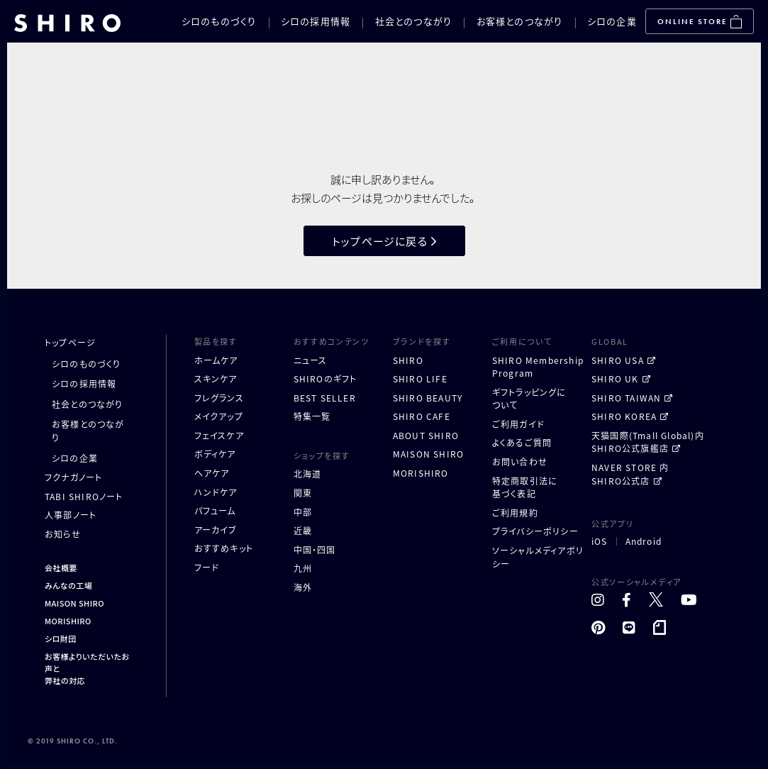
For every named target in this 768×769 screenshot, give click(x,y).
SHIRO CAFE (421, 416)
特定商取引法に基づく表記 (524, 487)
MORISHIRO (68, 620)
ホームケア (216, 360)
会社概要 (61, 567)
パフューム (215, 510)
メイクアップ (218, 416)
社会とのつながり (413, 21)
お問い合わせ (519, 461)
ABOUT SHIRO (426, 435)
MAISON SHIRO (74, 603)
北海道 (308, 474)
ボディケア (215, 454)
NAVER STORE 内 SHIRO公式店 (630, 474)
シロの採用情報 (315, 21)
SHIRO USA (617, 360)
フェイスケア (219, 435)
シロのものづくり (219, 21)
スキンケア (216, 378)
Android (643, 541)
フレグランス (219, 398)
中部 (303, 512)
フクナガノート (73, 477)
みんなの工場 (68, 585)
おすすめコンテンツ (331, 341)
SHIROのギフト (325, 378)
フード (207, 567)
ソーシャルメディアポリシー (538, 557)
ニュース (311, 360)
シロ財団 (61, 638)
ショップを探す (322, 455)
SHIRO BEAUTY (427, 398)
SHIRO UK (615, 378)
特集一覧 (312, 416)
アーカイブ (216, 530)
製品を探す (216, 341)
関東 (303, 493)
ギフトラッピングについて (529, 398)
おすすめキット (223, 548)
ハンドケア (216, 492)
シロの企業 (612, 21)
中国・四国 (315, 549)
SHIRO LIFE (420, 378)
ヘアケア (212, 473)
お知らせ (63, 534)
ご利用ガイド (518, 424)
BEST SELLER (325, 398)
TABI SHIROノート (84, 496)
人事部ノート (70, 515)
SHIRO (408, 360)
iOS (599, 541)
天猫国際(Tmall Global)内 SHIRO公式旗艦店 (647, 442)
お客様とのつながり (520, 21)
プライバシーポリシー (535, 531)
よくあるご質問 (522, 442)
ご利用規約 (515, 513)
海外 (303, 587)
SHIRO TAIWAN (626, 398)
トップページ (70, 342)
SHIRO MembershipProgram (538, 367)
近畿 (303, 530)
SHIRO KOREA (624, 416)
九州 (303, 568)
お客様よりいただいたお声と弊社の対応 (87, 668)
